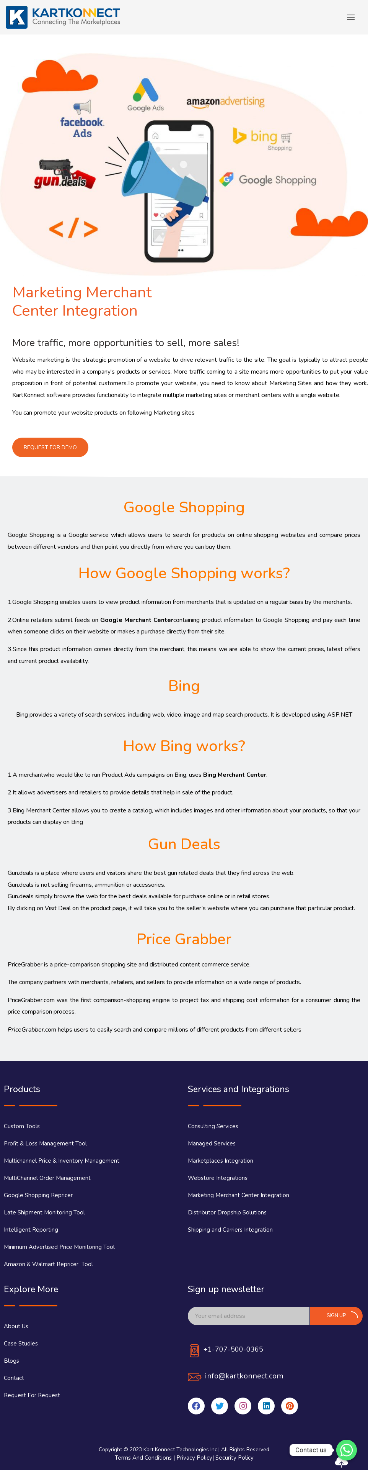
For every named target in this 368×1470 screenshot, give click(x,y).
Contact (14, 1378)
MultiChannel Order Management (47, 1178)
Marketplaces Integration (220, 1161)
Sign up (342, 1315)
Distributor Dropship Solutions (227, 1212)
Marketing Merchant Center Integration (238, 1195)
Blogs (11, 1361)
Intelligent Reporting (31, 1230)
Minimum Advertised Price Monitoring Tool (59, 1247)
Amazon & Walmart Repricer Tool (48, 1264)
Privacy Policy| (195, 1458)
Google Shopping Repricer (38, 1195)
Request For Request (32, 1395)
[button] (50, 447)
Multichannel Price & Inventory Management (61, 1161)
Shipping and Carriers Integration (230, 1230)
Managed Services (212, 1143)
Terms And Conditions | (145, 1458)
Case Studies (21, 1343)
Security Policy (234, 1458)
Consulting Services (213, 1126)
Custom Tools (22, 1126)
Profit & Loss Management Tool (45, 1143)
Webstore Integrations (218, 1178)
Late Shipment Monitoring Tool (44, 1212)
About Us (16, 1326)
